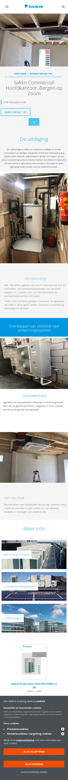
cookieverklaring (25, 740)
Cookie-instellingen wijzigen (34, 771)
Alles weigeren (34, 764)
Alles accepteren (34, 751)
